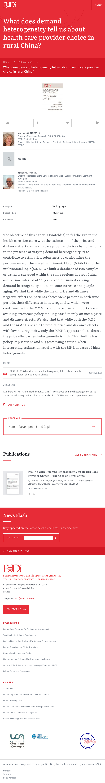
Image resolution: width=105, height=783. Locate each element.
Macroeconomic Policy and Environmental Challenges (26, 659)
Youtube (7, 774)
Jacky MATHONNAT (67, 480)
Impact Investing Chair (13, 700)
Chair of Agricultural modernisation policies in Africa (26, 694)
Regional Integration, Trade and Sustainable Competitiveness (29, 641)
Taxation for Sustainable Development (19, 635)
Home (6, 62)
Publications (25, 62)
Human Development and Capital (51, 426)
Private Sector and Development (17, 671)
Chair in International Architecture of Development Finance (28, 706)
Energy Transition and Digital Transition (20, 647)
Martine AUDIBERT (39, 480)
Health (32, 493)
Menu (98, 5)
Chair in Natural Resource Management (20, 712)
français (7, 770)
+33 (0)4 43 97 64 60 (24, 598)
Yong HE (53, 480)
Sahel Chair (8, 688)
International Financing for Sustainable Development (26, 629)
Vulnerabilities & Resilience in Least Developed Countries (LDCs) (30, 665)
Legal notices (9, 777)
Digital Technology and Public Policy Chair (21, 718)
